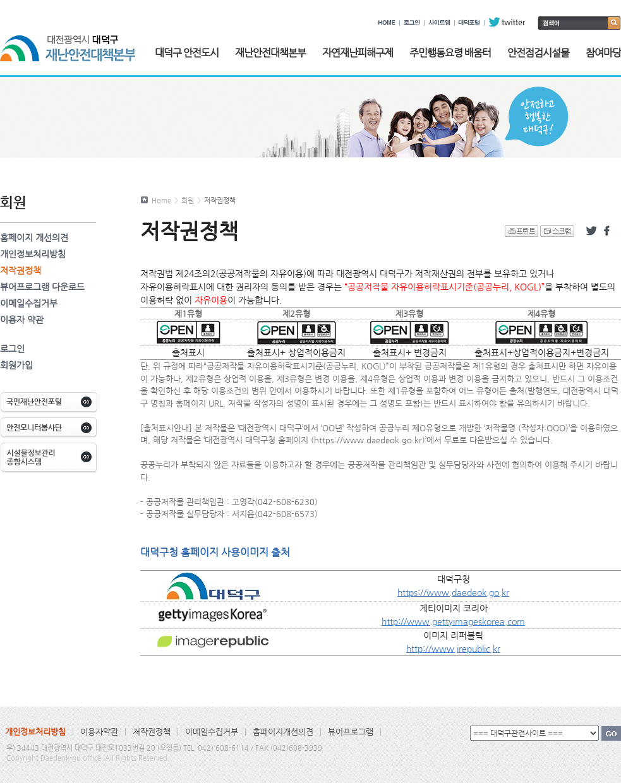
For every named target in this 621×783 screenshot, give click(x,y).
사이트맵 (439, 22)
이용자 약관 (22, 319)
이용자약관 (99, 731)
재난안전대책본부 (270, 53)
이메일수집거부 (28, 303)
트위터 (591, 231)
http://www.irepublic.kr (453, 648)
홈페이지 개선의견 (34, 237)
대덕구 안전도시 (187, 53)
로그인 (412, 22)
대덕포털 (469, 22)
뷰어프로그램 (350, 731)
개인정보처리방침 (33, 254)
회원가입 (16, 365)
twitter (507, 22)
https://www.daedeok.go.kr (453, 592)
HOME (386, 22)
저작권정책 (20, 270)
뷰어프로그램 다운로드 (42, 287)
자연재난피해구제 (357, 53)
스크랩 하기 (557, 231)
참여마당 (603, 53)
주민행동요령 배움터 (450, 53)
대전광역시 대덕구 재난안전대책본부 (67, 41)
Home (161, 200)
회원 (187, 200)
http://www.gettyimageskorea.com (453, 621)
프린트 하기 (521, 231)
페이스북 (609, 231)
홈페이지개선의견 (283, 731)
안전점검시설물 (538, 53)
